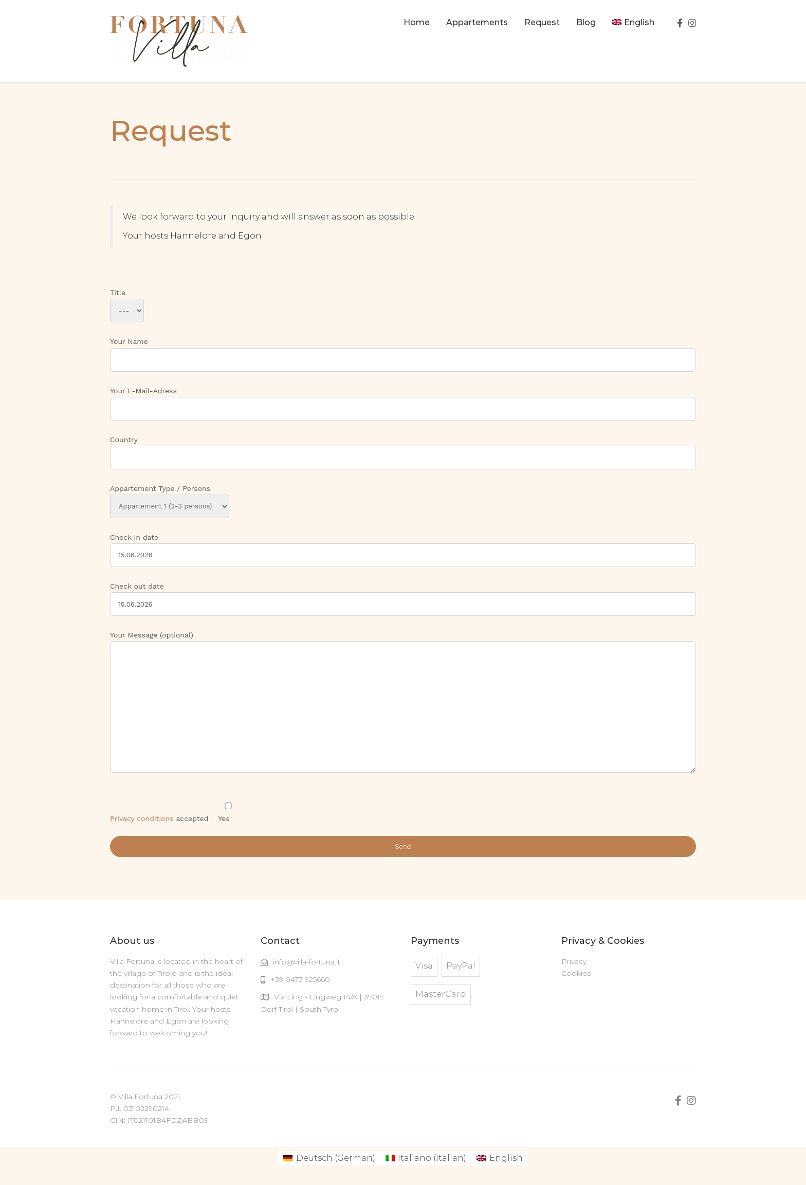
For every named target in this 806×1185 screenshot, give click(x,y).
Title (127, 301)
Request (542, 22)
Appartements (477, 22)
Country (403, 448)
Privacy (574, 961)
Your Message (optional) (403, 702)
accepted (174, 818)
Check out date (403, 595)
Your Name (403, 350)
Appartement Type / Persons (169, 497)
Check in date (403, 546)
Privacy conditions (142, 818)
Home (417, 22)
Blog (586, 22)
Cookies (576, 973)
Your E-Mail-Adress (403, 400)
